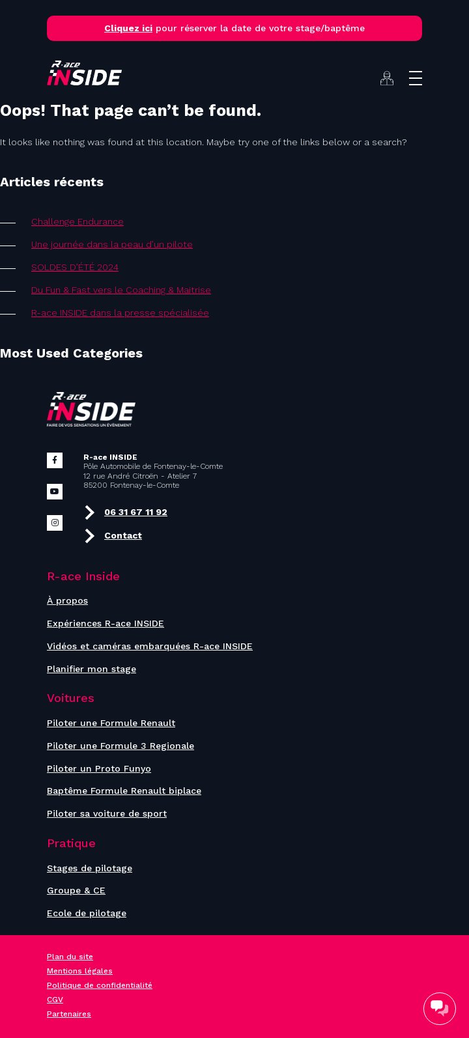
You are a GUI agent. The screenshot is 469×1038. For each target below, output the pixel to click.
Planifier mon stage (91, 669)
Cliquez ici (128, 28)
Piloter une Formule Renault (111, 723)
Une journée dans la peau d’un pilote (112, 244)
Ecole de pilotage (86, 913)
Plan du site (70, 956)
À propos (67, 600)
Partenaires (69, 1013)
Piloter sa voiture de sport (107, 813)
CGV (55, 999)
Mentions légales (80, 970)
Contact (112, 535)
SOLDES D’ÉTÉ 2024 (75, 267)
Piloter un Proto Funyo (99, 768)
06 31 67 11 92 (125, 512)
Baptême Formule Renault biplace (124, 790)
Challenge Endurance (77, 221)
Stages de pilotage (89, 868)
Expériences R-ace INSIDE (105, 623)
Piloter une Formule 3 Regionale (120, 745)
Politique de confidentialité (99, 985)
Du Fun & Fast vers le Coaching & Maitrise (121, 290)
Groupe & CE (76, 890)
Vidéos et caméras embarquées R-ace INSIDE (150, 646)
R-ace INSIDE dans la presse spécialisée (120, 312)
